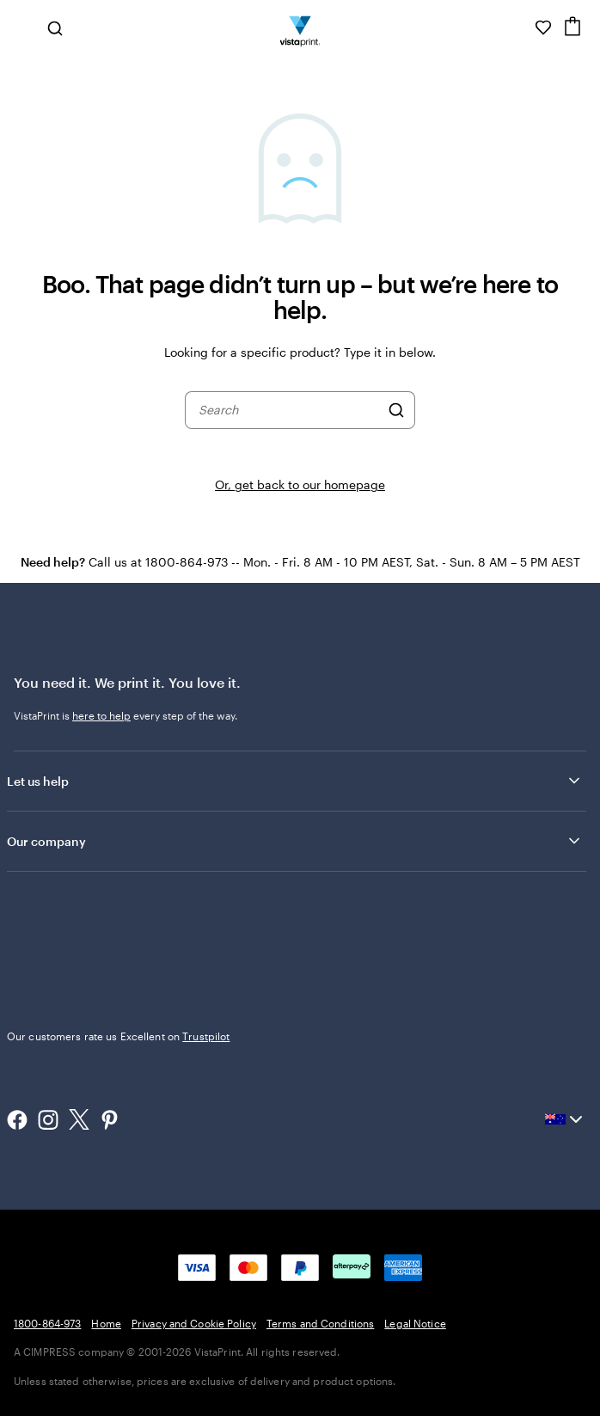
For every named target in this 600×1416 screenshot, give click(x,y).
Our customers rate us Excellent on (118, 1036)
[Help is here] (519, 27)
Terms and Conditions (320, 1323)
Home (105, 1323)
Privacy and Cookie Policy (194, 1323)
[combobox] (289, 410)
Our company (295, 840)
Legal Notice (414, 1323)
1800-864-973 (47, 1323)
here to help (101, 715)
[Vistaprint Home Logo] (300, 27)
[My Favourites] (543, 27)
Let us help (295, 780)
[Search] (396, 410)
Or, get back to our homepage (300, 484)
